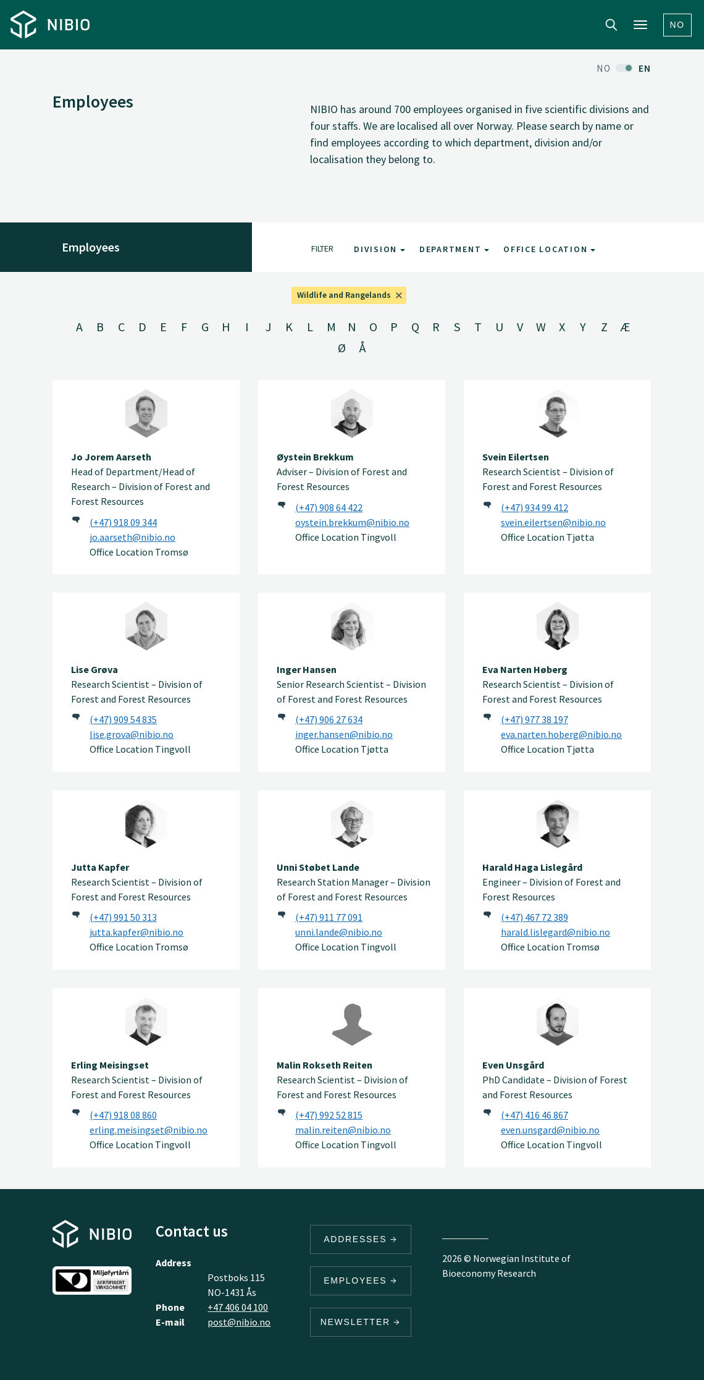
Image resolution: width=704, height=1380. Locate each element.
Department (454, 249)
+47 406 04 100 (237, 1307)
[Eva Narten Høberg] (558, 626)
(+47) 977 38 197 (534, 719)
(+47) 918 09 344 (123, 522)
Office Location (549, 249)
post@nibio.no (238, 1322)
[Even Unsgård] (558, 1021)
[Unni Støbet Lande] (352, 824)
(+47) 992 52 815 (328, 1115)
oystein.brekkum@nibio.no (352, 522)
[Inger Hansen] (352, 626)
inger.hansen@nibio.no (344, 734)
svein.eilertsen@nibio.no (553, 522)
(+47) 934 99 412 (534, 507)
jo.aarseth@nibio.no (132, 537)
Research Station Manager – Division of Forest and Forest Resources (353, 882)
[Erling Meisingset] (146, 1021)
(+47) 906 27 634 (328, 719)
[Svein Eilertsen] (558, 413)
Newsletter (361, 1322)
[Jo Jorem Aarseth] (146, 413)
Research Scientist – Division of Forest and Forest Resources (548, 472)
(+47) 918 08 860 (123, 1115)
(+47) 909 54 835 (123, 719)
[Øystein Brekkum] (352, 413)
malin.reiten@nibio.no (343, 1130)
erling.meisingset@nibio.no (148, 1130)
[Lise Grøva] (146, 626)
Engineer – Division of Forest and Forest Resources (551, 882)
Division (379, 249)
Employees (361, 1280)
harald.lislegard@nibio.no (555, 932)
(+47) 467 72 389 (534, 917)
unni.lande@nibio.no (338, 932)
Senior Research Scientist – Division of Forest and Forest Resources (351, 684)
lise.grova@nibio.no (132, 734)
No (677, 25)
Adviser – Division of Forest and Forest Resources (342, 472)
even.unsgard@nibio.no (550, 1130)
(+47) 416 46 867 (534, 1115)
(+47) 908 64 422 (328, 507)
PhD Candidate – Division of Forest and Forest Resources (554, 1080)
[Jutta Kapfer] (146, 824)
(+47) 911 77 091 (328, 917)
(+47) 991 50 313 (123, 917)
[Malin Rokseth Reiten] (352, 1021)
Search (611, 24)
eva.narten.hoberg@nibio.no (561, 734)
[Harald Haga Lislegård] (558, 824)
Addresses (361, 1239)
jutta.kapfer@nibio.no (136, 932)
